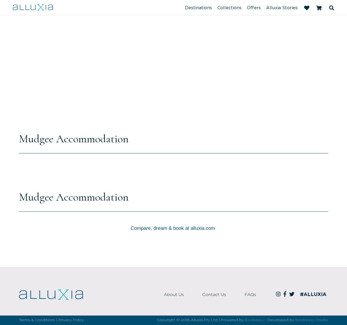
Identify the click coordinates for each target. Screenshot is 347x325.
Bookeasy (254, 320)
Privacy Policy (71, 320)
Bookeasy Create (311, 320)
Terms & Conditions (37, 320)
